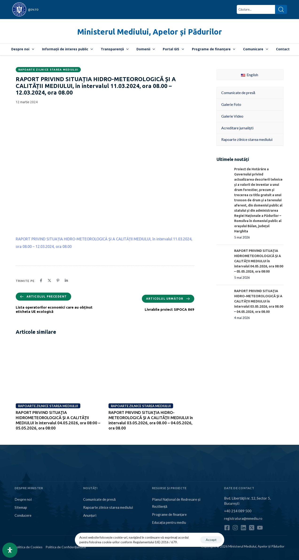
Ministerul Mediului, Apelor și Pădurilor (149, 31)
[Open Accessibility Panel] (9, 550)
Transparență (114, 49)
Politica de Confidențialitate (66, 547)
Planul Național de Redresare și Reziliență (176, 502)
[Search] (281, 9)
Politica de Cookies (29, 547)
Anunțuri (89, 515)
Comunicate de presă (99, 499)
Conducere (23, 515)
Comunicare (255, 49)
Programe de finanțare (213, 49)
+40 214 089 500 (238, 511)
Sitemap (21, 507)
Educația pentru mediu (169, 522)
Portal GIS (173, 49)
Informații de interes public (67, 49)
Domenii (145, 49)
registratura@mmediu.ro (243, 518)
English (249, 74)
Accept (211, 540)
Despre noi (22, 49)
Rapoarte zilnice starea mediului (48, 69)
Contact (283, 49)
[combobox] (256, 9)
